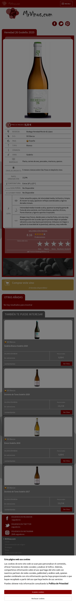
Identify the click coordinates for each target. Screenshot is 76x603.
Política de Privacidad (58, 583)
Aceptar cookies (38, 592)
